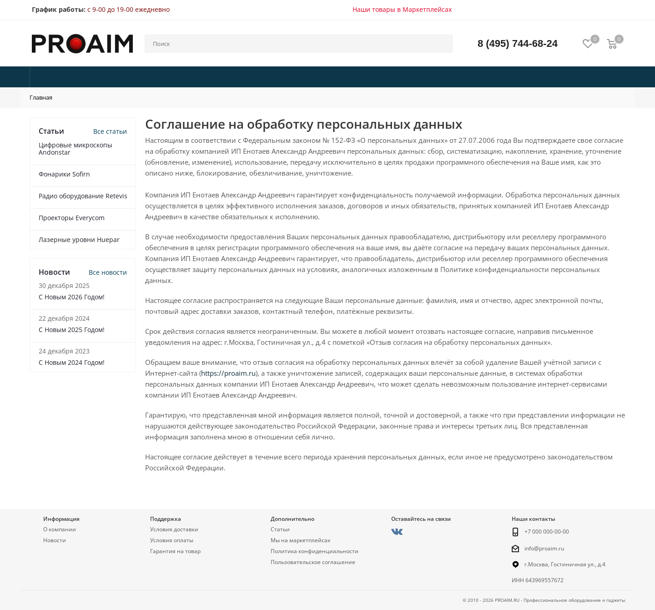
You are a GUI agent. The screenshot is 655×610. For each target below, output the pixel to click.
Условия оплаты (171, 540)
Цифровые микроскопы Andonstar (75, 148)
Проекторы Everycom (72, 217)
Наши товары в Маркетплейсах (402, 9)
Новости (54, 540)
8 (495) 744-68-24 (518, 43)
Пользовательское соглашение (313, 562)
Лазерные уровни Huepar (79, 239)
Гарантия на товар (175, 551)
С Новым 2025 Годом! (72, 329)
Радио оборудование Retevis (83, 196)
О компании (59, 529)
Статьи (280, 529)
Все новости (108, 272)
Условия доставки (174, 529)
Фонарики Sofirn (64, 174)
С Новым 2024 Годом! (72, 362)
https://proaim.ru (228, 373)
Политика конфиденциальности (314, 551)
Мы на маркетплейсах (300, 540)
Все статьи (110, 131)
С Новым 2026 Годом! (72, 296)
